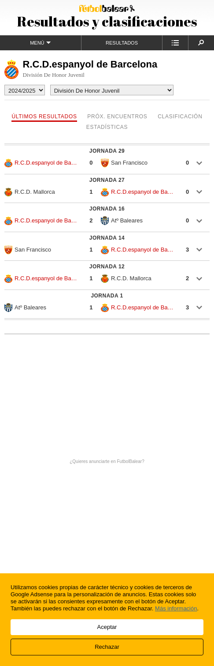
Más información (176, 608)
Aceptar (107, 627)
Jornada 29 (107, 151)
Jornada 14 (107, 238)
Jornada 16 (107, 209)
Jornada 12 (107, 266)
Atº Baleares (122, 220)
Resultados (122, 42)
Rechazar (107, 646)
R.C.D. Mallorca (29, 192)
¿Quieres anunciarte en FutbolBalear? (107, 461)
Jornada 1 (107, 296)
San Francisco (124, 162)
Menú (40, 42)
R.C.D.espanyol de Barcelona (41, 162)
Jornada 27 (107, 180)
